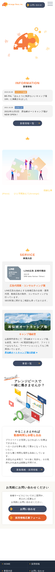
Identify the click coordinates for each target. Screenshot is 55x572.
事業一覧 (27, 363)
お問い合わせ (36, 5)
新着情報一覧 (27, 123)
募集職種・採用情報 (27, 470)
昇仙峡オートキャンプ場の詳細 (20, 352)
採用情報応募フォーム (28, 518)
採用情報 (35, 564)
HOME (7, 564)
